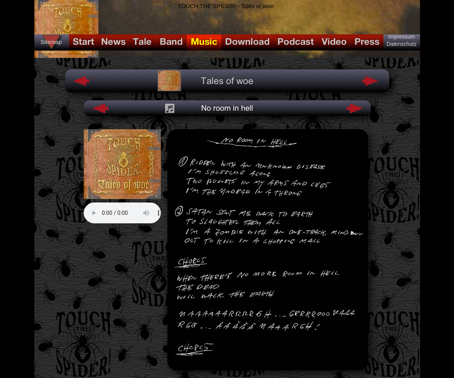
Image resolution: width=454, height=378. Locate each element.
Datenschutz (401, 44)
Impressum (401, 37)
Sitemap (51, 42)
